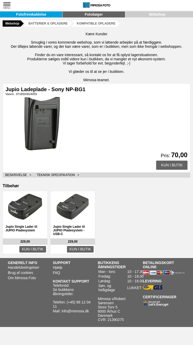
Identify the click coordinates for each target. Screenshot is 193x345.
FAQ (56, 273)
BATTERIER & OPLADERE (48, 23)
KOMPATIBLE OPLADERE (96, 23)
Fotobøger (94, 14)
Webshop (157, 14)
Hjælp (58, 267)
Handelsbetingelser (23, 267)
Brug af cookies (20, 273)
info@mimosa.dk (75, 311)
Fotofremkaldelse (31, 14)
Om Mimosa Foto (22, 278)
